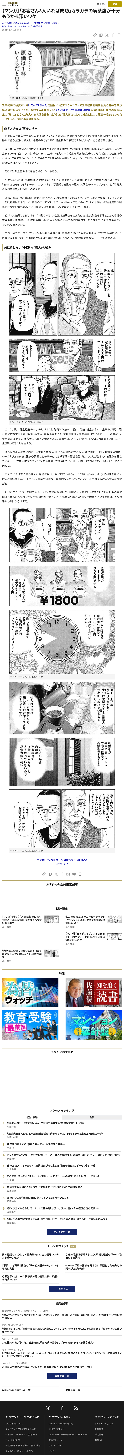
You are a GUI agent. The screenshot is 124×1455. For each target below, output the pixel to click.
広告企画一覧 (72, 1390)
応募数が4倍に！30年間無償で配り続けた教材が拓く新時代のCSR (30, 1278)
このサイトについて (14, 1423)
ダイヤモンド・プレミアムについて (20, 1429)
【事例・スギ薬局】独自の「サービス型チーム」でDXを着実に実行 (30, 1267)
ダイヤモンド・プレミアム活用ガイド (21, 1434)
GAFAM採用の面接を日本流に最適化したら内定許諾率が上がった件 (93, 1267)
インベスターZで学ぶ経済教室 (29, 26)
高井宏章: (31, 23)
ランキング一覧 (62, 1231)
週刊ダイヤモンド (56, 1429)
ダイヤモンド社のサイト (60, 1417)
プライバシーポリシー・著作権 (19, 1451)
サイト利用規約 (12, 1440)
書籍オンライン (55, 1440)
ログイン (101, 4)
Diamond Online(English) (61, 1423)
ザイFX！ (53, 1451)
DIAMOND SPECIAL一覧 (16, 1390)
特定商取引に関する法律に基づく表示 (23, 1445)
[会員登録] (115, 4)
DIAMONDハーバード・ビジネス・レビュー (68, 1434)
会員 (91, 1117)
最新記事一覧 (62, 1376)
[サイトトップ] (12, 4)
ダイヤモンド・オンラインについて (22, 1417)
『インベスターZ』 (38, 105)
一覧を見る (62, 1289)
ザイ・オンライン (56, 1445)
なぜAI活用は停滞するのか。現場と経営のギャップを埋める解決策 (93, 1256)
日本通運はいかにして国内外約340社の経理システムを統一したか (30, 1256)
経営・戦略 (7, 26)
